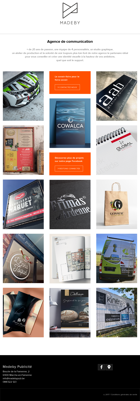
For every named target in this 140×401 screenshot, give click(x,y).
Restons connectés (69, 169)
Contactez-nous (67, 87)
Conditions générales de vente (123, 394)
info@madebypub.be (14, 378)
